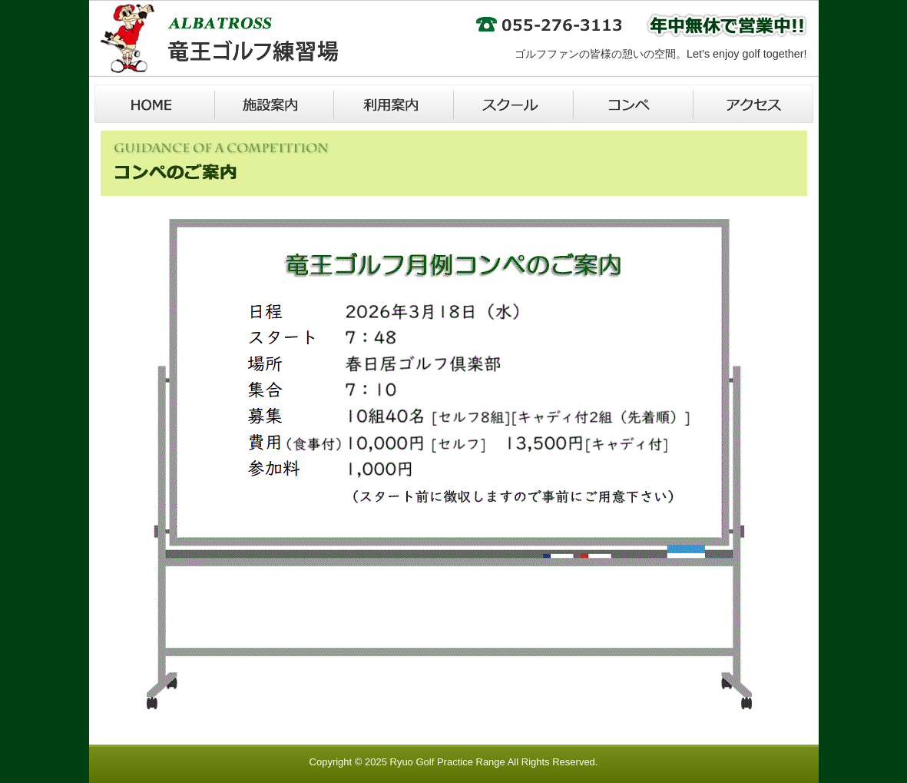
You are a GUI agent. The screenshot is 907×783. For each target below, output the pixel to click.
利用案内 (394, 104)
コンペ (633, 104)
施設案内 (274, 104)
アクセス (753, 104)
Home (154, 104)
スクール (514, 104)
